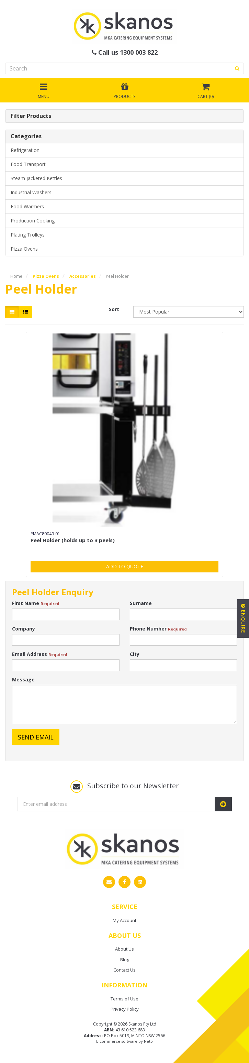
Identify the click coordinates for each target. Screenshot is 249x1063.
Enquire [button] (243, 618)
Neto (148, 1041)
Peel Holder (117, 276)
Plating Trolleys (28, 234)
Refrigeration (25, 150)
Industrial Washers (31, 192)
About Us (124, 949)
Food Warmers (27, 206)
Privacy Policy (125, 1009)
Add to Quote (124, 566)
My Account (124, 920)
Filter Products (31, 116)
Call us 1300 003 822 (125, 52)
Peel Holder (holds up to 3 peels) (73, 540)
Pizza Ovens (24, 248)
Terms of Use (124, 999)
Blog (124, 959)
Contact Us (124, 970)
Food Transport (28, 164)
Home (16, 276)
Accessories (82, 276)
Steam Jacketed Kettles (36, 178)
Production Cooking (33, 220)
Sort (114, 309)
